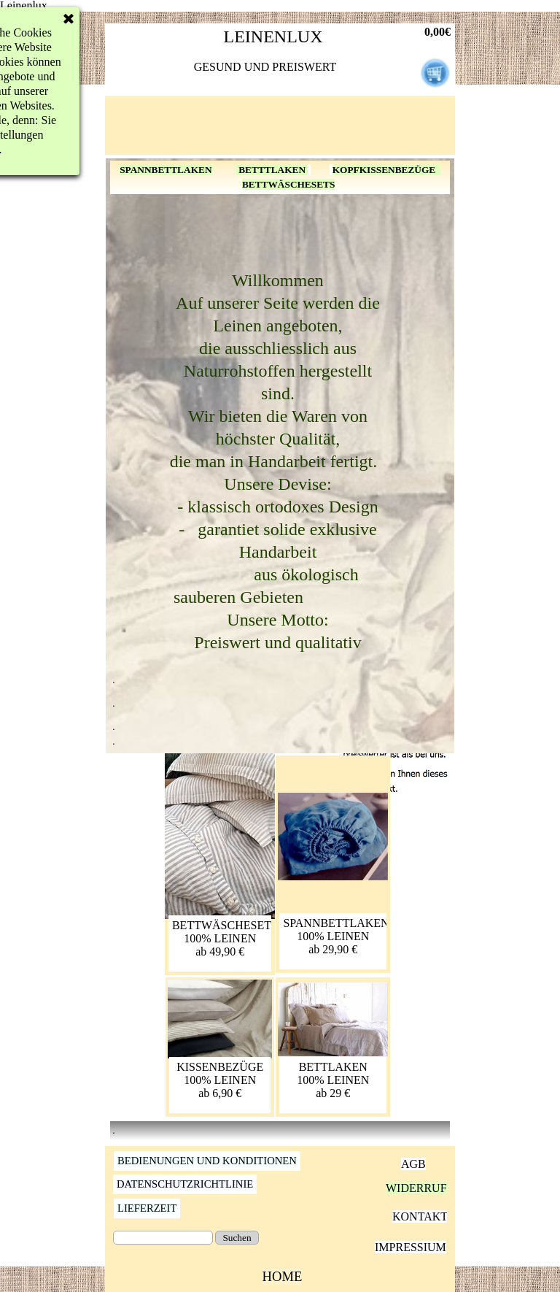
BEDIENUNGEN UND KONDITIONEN (207, 1160)
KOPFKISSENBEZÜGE (386, 169)
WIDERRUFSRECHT (438, 1188)
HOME (282, 1276)
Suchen (236, 1237)
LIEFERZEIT (146, 1208)
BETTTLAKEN (272, 169)
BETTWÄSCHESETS (288, 184)
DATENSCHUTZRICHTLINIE (185, 1184)
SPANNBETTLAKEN (165, 169)
